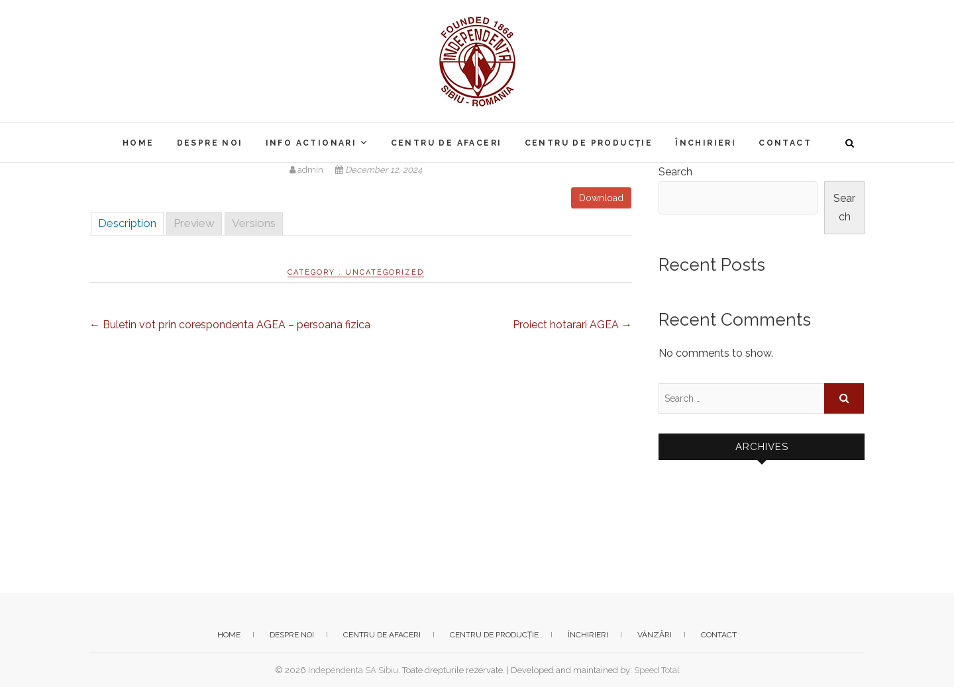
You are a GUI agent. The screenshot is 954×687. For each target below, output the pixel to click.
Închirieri (705, 143)
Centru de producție (589, 143)
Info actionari (311, 143)
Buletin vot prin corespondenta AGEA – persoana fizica (229, 324)
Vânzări (654, 634)
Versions (254, 223)
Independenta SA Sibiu (353, 670)
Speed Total (657, 670)
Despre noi (210, 143)
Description (127, 223)
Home (138, 143)
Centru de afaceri (446, 143)
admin (307, 170)
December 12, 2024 (378, 170)
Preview (194, 223)
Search (675, 171)
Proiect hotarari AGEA (572, 324)
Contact (785, 143)
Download (601, 198)
